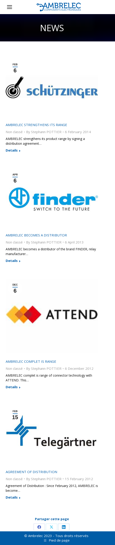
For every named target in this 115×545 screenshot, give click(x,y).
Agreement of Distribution (31, 471)
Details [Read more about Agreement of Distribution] (12, 497)
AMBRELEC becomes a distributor (36, 235)
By (43, 132)
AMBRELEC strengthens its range (36, 124)
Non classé (14, 131)
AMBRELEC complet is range (31, 361)
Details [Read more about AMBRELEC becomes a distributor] (12, 261)
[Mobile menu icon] (9, 7)
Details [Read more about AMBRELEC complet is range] (12, 387)
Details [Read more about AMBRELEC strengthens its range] (12, 150)
